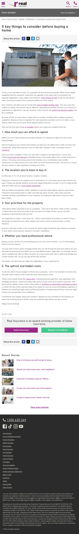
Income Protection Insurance (12, 436)
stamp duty (30, 279)
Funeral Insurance (8, 440)
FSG (32, 498)
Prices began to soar (49, 98)
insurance (5, 150)
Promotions (6, 462)
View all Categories (67, 13)
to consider (29, 127)
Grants (5, 481)
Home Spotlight (9, 13)
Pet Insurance (7, 446)
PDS (11, 498)
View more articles (39, 407)
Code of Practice (8, 459)
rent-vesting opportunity (31, 186)
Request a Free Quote (58, 330)
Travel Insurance (8, 456)
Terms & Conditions (9, 465)
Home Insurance (21, 330)
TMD (57, 498)
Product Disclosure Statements (12, 471)
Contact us (6, 478)
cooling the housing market (62, 110)
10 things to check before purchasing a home (59, 284)
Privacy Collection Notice (10, 468)
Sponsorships (7, 484)
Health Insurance (8, 443)
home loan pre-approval (17, 157)
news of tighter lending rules (48, 105)
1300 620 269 (16, 420)
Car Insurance (7, 452)
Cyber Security (7, 487)
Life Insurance (7, 433)
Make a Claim (7, 475)
